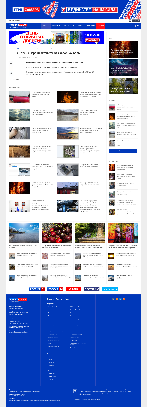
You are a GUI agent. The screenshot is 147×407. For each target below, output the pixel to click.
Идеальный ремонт (75, 337)
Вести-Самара (51, 312)
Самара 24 (51, 365)
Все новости (122, 151)
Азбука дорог (73, 312)
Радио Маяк (52, 373)
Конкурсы (56, 26)
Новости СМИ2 (14, 80)
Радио (80, 26)
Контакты (72, 366)
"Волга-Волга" (74, 331)
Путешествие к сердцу (76, 334)
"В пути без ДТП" (74, 340)
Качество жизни (74, 328)
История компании (75, 357)
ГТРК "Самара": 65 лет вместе (56, 319)
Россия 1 (51, 359)
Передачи (50, 304)
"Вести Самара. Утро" (53, 346)
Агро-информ (73, 316)
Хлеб (49, 343)
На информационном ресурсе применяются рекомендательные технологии (22, 331)
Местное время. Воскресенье (55, 325)
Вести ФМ (51, 379)
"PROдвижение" (74, 306)
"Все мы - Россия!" (75, 309)
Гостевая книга (74, 363)
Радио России (52, 376)
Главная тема (51, 316)
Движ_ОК (72, 347)
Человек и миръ (74, 325)
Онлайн (101, 26)
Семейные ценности (53, 337)
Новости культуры (75, 319)
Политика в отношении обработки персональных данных (19, 327)
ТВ (73, 26)
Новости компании (75, 360)
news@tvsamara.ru (23, 312)
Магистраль (51, 322)
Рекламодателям (74, 369)
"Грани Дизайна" (52, 306)
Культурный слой (74, 322)
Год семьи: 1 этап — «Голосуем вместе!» (78, 343)
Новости (46, 26)
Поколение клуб (52, 334)
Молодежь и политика (54, 328)
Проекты (66, 26)
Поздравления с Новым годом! (56, 331)
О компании (90, 26)
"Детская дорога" (52, 309)
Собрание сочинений (53, 340)
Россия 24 (51, 362)
